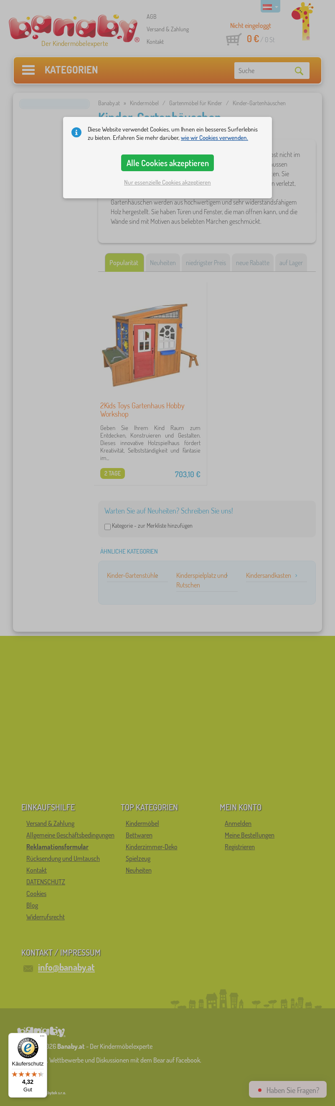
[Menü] (42, 1038)
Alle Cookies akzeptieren (168, 162)
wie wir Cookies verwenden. (214, 138)
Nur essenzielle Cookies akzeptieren (167, 182)
